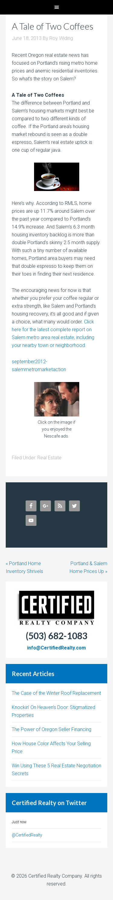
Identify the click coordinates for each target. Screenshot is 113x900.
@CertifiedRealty (27, 835)
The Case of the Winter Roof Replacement (56, 693)
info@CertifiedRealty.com (56, 648)
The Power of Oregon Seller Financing (51, 729)
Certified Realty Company (55, 876)
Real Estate (49, 458)
